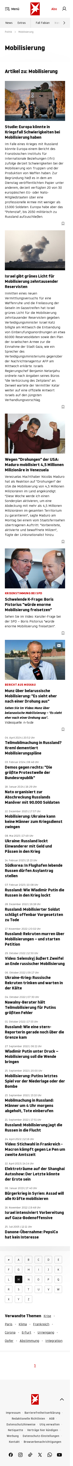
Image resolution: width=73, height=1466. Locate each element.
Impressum (13, 1413)
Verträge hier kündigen (42, 1430)
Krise (47, 1316)
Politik (8, 31)
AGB (51, 1418)
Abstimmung (29, 1341)
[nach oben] (62, 1399)
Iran (57, 23)
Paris (8, 1324)
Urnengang (46, 1332)
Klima (23, 1324)
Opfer (9, 1341)
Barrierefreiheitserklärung (42, 1413)
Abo (54, 9)
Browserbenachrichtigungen (42, 1442)
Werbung (13, 1436)
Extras (21, 23)
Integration (53, 1341)
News (9, 23)
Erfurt (26, 1332)
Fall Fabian (43, 23)
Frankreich (41, 1324)
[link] (64, 9)
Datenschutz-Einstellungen (41, 1436)
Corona (10, 1332)
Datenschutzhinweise (20, 1424)
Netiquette (15, 1430)
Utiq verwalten (50, 1424)
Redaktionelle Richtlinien (28, 1418)
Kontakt (14, 1442)
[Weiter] (64, 23)
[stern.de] (35, 8)
